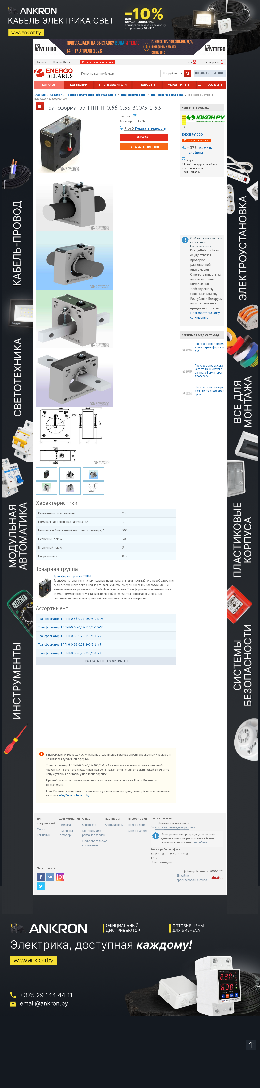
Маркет (42, 829)
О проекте (42, 62)
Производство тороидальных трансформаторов (209, 347)
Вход (189, 62)
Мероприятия (179, 85)
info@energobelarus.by (74, 795)
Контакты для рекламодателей (93, 833)
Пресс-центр (213, 85)
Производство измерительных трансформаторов (209, 390)
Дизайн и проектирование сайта (192, 878)
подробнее (200, 842)
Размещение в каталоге (97, 62)
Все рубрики (172, 73)
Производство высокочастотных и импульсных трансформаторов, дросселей (209, 371)
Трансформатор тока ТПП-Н (73, 576)
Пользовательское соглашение (94, 843)
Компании (78, 85)
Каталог (48, 85)
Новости (147, 85)
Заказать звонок (144, 147)
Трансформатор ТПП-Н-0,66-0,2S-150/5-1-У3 (69, 636)
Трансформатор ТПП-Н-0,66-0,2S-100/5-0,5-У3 (71, 619)
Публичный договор (66, 833)
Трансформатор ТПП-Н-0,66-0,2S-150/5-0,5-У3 (71, 627)
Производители (113, 85)
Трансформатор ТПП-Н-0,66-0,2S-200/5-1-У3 (69, 644)
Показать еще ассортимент (106, 661)
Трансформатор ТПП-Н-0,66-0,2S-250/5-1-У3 (69, 653)
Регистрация (212, 62)
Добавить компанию (210, 73)
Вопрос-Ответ (61, 62)
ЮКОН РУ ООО (192, 134)
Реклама (65, 824)
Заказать (144, 137)
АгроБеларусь (114, 824)
